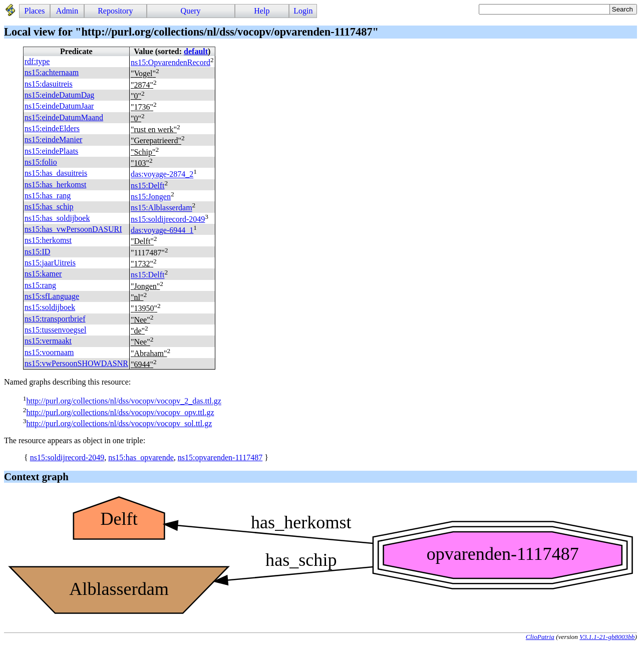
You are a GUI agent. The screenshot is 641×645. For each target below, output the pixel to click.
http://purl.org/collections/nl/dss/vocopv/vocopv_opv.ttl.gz (120, 412)
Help (261, 11)
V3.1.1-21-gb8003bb (606, 636)
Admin (67, 11)
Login (302, 11)
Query (191, 11)
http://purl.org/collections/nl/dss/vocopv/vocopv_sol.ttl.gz (119, 423)
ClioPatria (540, 636)
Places (35, 11)
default (196, 51)
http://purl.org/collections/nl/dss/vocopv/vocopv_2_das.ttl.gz (123, 401)
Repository (115, 11)
